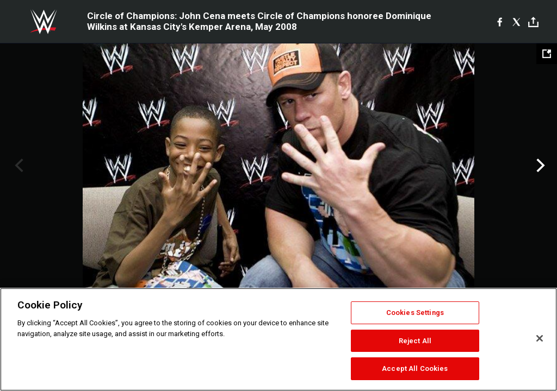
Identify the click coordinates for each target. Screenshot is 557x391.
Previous (17, 165)
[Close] (540, 338)
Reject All (415, 341)
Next (539, 165)
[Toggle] (533, 22)
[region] (278, 339)
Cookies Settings (415, 312)
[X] (516, 21)
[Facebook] (499, 21)
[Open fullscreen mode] (546, 53)
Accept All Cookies (415, 368)
